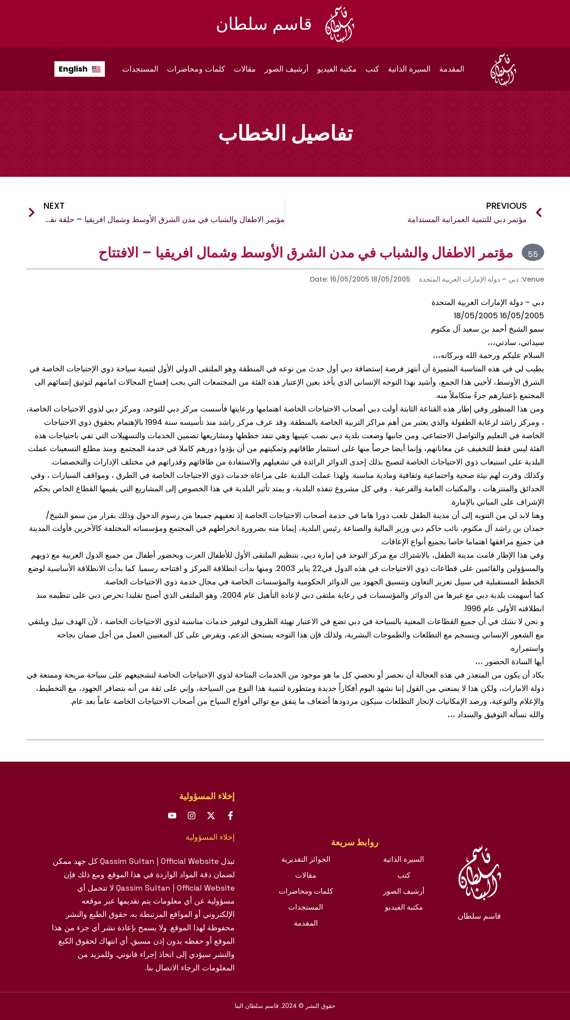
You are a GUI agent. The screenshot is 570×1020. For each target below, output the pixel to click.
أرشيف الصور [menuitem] (287, 68)
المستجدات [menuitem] (140, 68)
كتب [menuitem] (372, 68)
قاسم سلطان (264, 24)
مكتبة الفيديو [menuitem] (337, 68)
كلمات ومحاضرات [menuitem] (196, 68)
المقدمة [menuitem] (451, 68)
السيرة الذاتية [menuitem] (409, 68)
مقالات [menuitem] (245, 68)
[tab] (354, 847)
